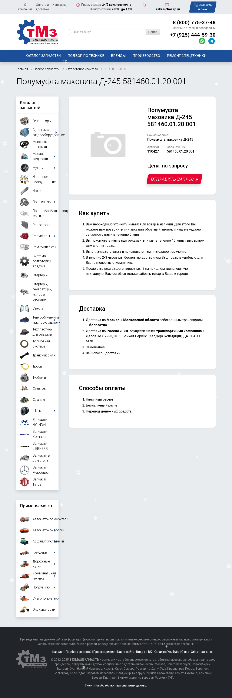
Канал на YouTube (166, 651)
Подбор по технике (86, 56)
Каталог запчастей (43, 56)
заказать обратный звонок (151, 229)
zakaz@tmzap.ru (168, 9)
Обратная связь (202, 651)
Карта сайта (125, 651)
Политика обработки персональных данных (116, 685)
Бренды (118, 56)
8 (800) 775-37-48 (194, 23)
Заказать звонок (203, 7)
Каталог (58, 651)
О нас (185, 651)
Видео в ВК (144, 651)
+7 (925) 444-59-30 (193, 35)
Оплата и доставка (42, 7)
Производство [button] (146, 56)
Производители (104, 651)
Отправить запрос (174, 179)
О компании (25, 7)
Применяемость (36, 505)
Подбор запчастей (79, 651)
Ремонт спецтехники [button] (186, 56)
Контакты (59, 4)
